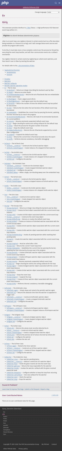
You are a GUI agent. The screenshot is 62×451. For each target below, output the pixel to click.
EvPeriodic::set (11, 301)
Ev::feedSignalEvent (13, 101)
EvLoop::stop (11, 275)
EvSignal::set (11, 321)
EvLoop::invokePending (14, 235)
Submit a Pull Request (32, 389)
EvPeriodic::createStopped (15, 299)
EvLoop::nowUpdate (13, 248)
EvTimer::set (11, 352)
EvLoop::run (10, 264)
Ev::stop (9, 128)
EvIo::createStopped (13, 199)
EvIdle (6, 186)
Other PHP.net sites (9, 449)
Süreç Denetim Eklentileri (11, 409)
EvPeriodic (7, 288)
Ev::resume (10, 121)
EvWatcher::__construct (14, 361)
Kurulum (9, 74)
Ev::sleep (9, 126)
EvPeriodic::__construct (14, 297)
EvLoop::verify (11, 284)
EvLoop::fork (11, 226)
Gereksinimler (11, 72)
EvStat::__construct (13, 330)
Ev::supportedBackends (14, 130)
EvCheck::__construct (14, 146)
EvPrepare (7, 306)
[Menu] (59, 3)
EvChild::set (10, 159)
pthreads (6, 427)
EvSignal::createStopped (15, 319)
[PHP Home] (5, 3)
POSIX (5, 421)
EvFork (6, 177)
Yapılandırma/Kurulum (12, 70)
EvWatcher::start (12, 377)
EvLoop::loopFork (12, 244)
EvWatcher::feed (12, 364)
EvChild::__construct (13, 155)
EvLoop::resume (12, 261)
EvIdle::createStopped (14, 190)
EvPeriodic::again (12, 290)
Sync (4, 434)
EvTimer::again (11, 346)
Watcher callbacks (10, 83)
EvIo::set (9, 201)
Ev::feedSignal (11, 99)
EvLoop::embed (12, 221)
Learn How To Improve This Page (13, 389)
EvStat (6, 326)
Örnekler (7, 79)
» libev (28, 28)
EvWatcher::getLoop (13, 366)
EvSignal (7, 315)
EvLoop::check (11, 210)
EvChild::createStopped (14, 157)
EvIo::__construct (12, 197)
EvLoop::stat (11, 270)
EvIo (5, 195)
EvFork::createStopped (14, 181)
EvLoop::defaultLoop (13, 219)
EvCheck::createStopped (15, 148)
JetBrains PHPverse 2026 (31, 7)
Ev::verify (10, 139)
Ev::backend (11, 90)
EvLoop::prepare (12, 257)
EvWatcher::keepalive (14, 373)
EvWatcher (7, 357)
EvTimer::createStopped (15, 350)
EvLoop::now (11, 246)
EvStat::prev (11, 335)
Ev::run (9, 123)
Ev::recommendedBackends (16, 117)
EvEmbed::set (11, 170)
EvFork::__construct (13, 179)
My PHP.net (45, 444)
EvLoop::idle (11, 230)
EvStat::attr (10, 328)
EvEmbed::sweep (12, 172)
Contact (54, 444)
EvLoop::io (10, 239)
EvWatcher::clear (12, 359)
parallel (5, 425)
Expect (5, 416)
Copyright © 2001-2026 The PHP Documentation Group (21, 444)
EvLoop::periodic (12, 252)
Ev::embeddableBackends (15, 94)
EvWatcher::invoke (13, 368)
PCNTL (5, 418)
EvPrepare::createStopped (15, 310)
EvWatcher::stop (12, 379)
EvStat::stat (10, 339)
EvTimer (7, 344)
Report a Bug (45, 389)
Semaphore (6, 430)
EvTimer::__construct (13, 348)
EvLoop (6, 206)
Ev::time (9, 137)
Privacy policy (23, 449)
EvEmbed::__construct (14, 166)
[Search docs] (56, 3)
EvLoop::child (11, 215)
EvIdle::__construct (13, 188)
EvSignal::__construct (14, 317)
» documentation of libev (26, 66)
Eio (4, 412)
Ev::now (9, 108)
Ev (5, 88)
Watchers (7, 81)
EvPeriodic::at (11, 292)
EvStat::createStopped (14, 332)
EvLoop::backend (12, 208)
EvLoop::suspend (12, 277)
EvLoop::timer (11, 279)
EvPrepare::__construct (14, 308)
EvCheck (7, 143)
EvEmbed (7, 163)
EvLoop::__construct (13, 217)
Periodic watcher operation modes (15, 86)
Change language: (41, 12)
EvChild (6, 152)
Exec (4, 423)
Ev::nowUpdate (12, 112)
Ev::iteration (11, 103)
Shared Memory (8, 432)
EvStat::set (10, 337)
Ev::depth (10, 92)
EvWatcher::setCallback (14, 375)
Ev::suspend (10, 135)
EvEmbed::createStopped (15, 168)
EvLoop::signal (11, 266)
